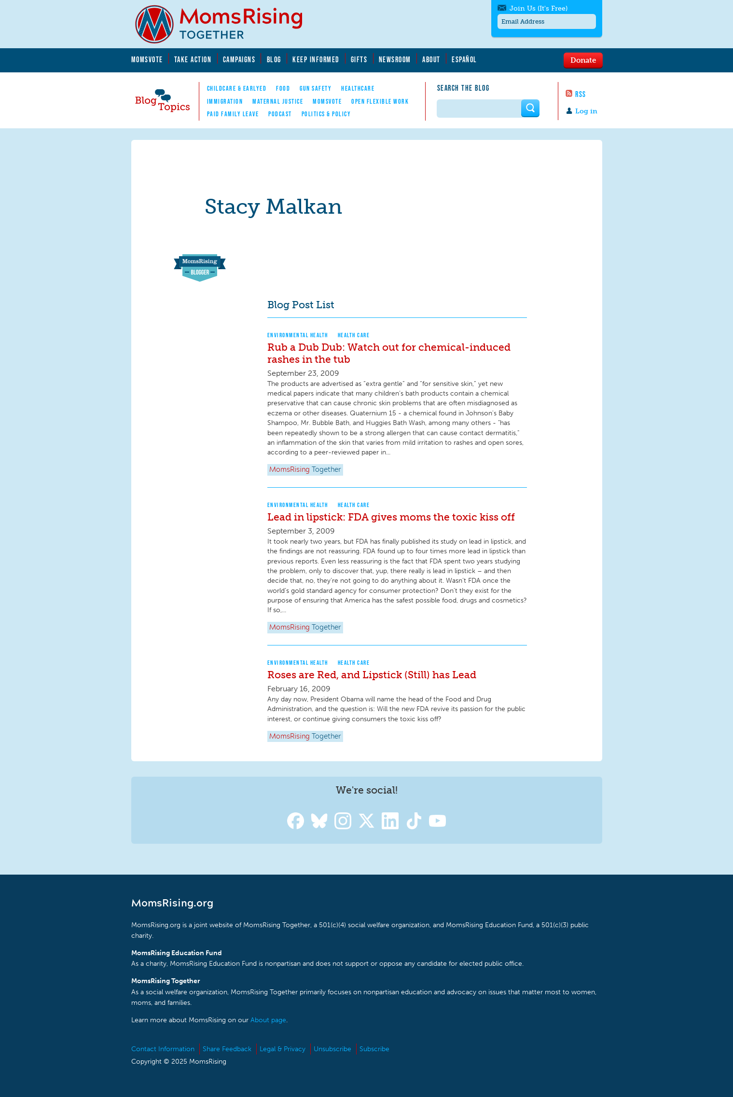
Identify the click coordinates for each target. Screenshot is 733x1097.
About (431, 59)
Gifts (359, 59)
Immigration (225, 101)
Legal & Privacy (282, 1049)
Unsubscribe (332, 1049)
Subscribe (374, 1049)
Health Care (354, 335)
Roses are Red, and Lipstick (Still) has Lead (371, 675)
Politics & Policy (326, 114)
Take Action (193, 59)
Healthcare (357, 88)
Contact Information (162, 1049)
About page (268, 1020)
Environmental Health (297, 335)
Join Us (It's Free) (538, 8)
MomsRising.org (225, 24)
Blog (274, 59)
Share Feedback (227, 1049)
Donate (583, 59)
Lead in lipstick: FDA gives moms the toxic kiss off (391, 517)
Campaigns (239, 59)
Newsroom (395, 59)
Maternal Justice (277, 101)
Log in (586, 111)
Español (464, 59)
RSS (580, 94)
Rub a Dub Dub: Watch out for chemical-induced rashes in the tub (389, 353)
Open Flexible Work (380, 101)
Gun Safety (316, 88)
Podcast (280, 114)
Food (283, 88)
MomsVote (147, 59)
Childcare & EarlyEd (237, 88)
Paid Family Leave (233, 114)
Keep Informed (316, 59)
